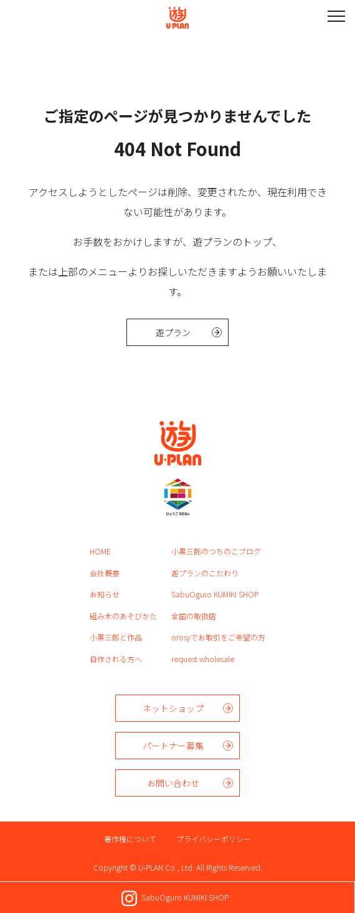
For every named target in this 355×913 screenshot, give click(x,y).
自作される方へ (116, 658)
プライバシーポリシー (213, 838)
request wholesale (202, 658)
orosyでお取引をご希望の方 (218, 637)
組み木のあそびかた (123, 616)
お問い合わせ (173, 783)
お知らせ (105, 594)
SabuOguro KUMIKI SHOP (214, 594)
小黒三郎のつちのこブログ (216, 551)
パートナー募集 (173, 745)
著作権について (130, 838)
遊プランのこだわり (205, 573)
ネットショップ (173, 708)
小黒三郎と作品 (116, 637)
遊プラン (173, 332)
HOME (100, 551)
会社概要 (105, 573)
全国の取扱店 (193, 616)
